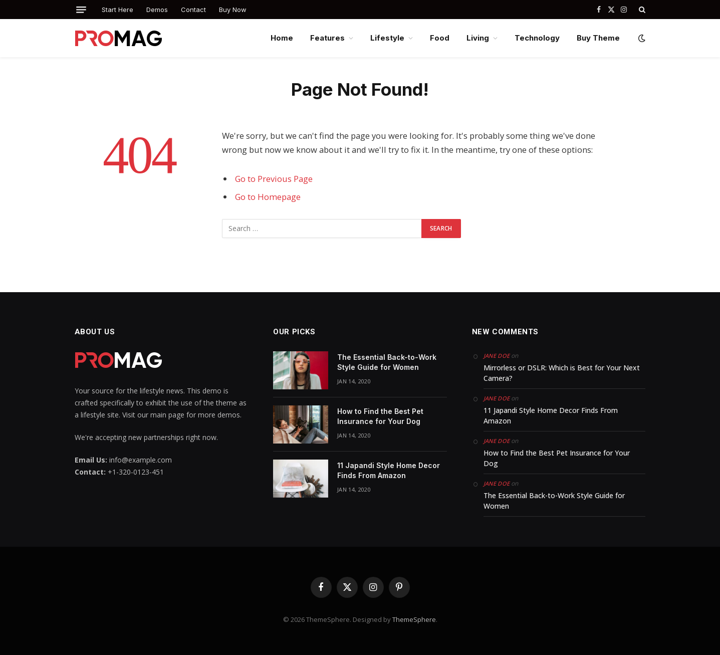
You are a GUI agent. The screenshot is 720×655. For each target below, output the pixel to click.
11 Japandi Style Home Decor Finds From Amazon (388, 470)
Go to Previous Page (274, 178)
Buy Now (233, 10)
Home (282, 38)
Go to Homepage (268, 196)
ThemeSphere (414, 619)
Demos (157, 10)
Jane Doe (497, 355)
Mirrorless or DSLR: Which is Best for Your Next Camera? (562, 373)
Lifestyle (387, 38)
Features (327, 38)
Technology (537, 38)
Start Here (117, 10)
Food (439, 38)
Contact (193, 10)
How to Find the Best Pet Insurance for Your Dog (380, 416)
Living (477, 38)
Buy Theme (598, 38)
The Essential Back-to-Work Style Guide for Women (386, 362)
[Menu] (81, 10)
